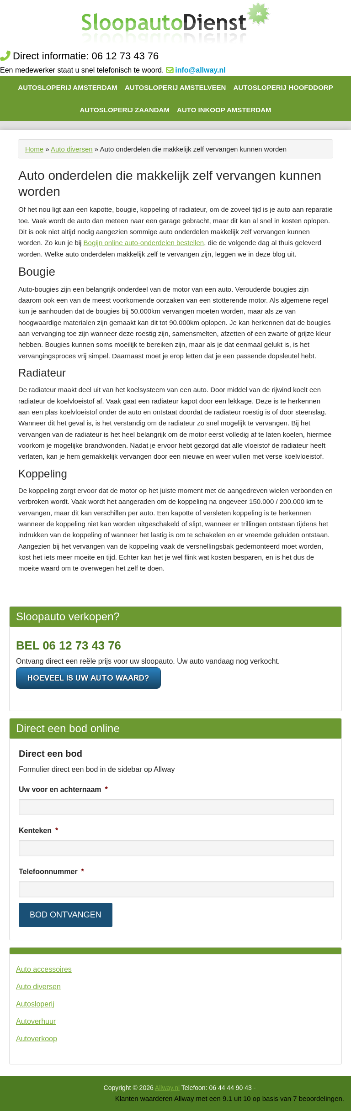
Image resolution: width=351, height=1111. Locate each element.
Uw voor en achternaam (63, 789)
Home (34, 149)
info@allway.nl (200, 70)
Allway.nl (167, 1087)
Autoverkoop (36, 1039)
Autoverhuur (36, 1021)
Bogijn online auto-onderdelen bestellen (144, 242)
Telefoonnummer (51, 871)
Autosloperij (35, 1004)
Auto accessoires (44, 969)
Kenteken (38, 830)
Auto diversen (72, 149)
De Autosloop (176, 24)
